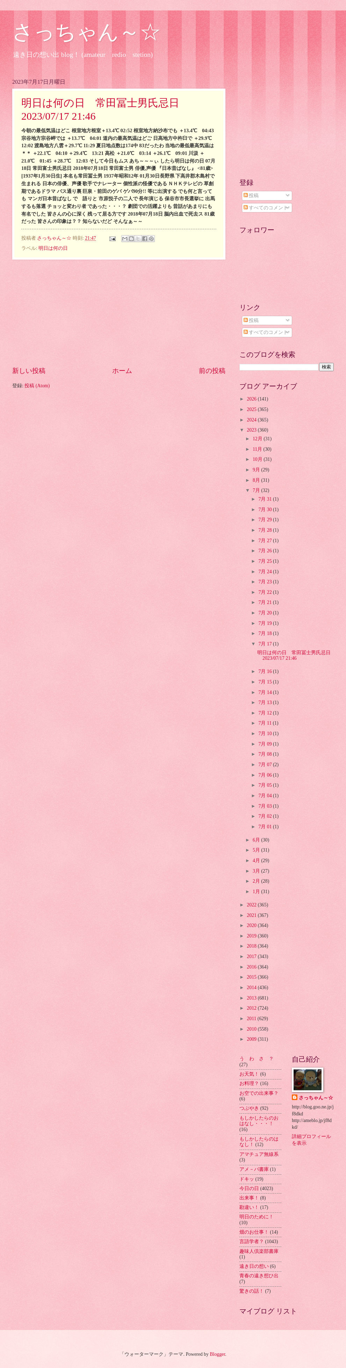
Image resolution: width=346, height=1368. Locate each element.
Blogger (217, 1354)
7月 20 (265, 612)
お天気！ (249, 1074)
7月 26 (265, 550)
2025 (252, 409)
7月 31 (265, 499)
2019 (252, 936)
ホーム (122, 370)
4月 (257, 860)
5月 (257, 850)
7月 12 (265, 713)
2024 (252, 420)
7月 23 (265, 581)
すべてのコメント (266, 207)
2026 (252, 399)
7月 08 (265, 754)
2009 (252, 1039)
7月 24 (265, 571)
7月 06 (265, 775)
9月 (257, 469)
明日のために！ (256, 1216)
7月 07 (265, 764)
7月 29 (265, 519)
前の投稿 (212, 370)
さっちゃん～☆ (86, 32)
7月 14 (265, 692)
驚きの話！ (251, 1291)
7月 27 (265, 540)
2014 (252, 987)
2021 (252, 915)
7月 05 (265, 785)
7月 (257, 490)
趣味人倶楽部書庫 (259, 1251)
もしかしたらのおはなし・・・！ (259, 1121)
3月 (257, 871)
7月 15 (265, 682)
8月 (257, 480)
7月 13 (265, 702)
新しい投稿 (28, 370)
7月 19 (265, 623)
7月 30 (265, 509)
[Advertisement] (118, 313)
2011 (252, 1018)
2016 (252, 967)
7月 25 (265, 561)
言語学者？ (251, 1241)
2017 (252, 956)
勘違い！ (249, 1207)
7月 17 (265, 643)
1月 (257, 891)
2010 (252, 1029)
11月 (258, 449)
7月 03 (265, 806)
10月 (258, 459)
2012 (252, 1008)
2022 (252, 904)
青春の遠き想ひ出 (259, 1275)
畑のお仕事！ (254, 1232)
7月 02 (265, 816)
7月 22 (265, 592)
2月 (257, 881)
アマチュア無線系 (259, 1154)
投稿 (251, 195)
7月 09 (265, 744)
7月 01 (265, 826)
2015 (252, 977)
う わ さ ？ (256, 1058)
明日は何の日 (53, 248)
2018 (252, 946)
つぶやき (249, 1108)
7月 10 (265, 733)
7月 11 (265, 723)
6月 (257, 840)
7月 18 (265, 633)
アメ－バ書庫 (254, 1169)
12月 (258, 438)
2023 (252, 430)
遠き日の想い (254, 1266)
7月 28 (265, 530)
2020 (252, 925)
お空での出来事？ (259, 1093)
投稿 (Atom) (37, 385)
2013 (252, 998)
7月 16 (265, 671)
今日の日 (249, 1188)
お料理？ (249, 1083)
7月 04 (265, 795)
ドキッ (246, 1179)
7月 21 (265, 602)
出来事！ (249, 1198)
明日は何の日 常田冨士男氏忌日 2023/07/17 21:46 (296, 655)
